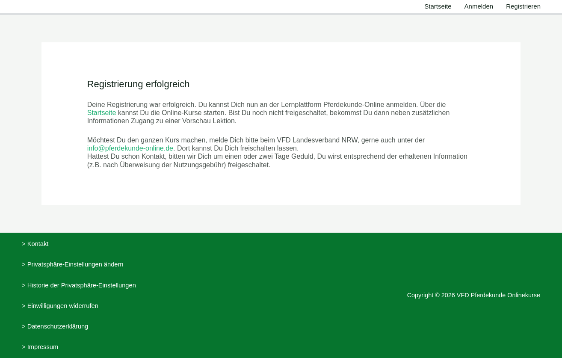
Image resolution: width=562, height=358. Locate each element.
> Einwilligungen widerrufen (60, 305)
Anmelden (479, 6)
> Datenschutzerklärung (55, 326)
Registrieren (523, 6)
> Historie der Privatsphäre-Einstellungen (79, 285)
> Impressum (40, 346)
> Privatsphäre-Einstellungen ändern (73, 264)
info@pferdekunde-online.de (130, 148)
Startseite (437, 6)
